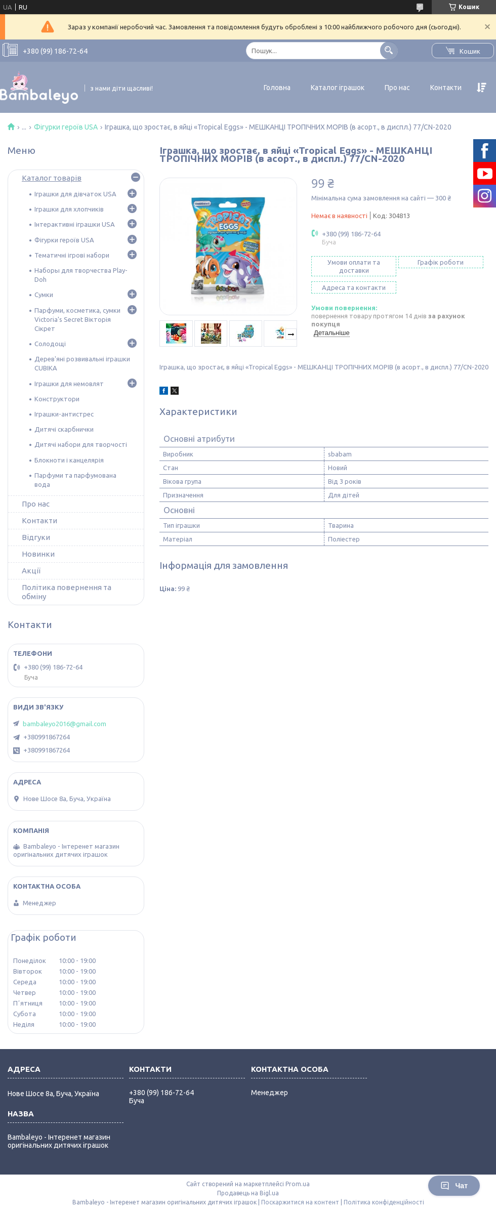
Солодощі (50, 343)
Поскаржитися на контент (300, 1202)
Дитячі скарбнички (64, 429)
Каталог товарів (51, 178)
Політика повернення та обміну (66, 592)
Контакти (446, 87)
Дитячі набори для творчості (80, 444)
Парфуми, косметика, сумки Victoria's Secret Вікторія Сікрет (77, 319)
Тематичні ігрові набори (71, 255)
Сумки (43, 294)
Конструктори (56, 398)
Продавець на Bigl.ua (248, 1193)
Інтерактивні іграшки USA (74, 224)
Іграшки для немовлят (69, 383)
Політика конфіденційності (384, 1202)
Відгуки (36, 537)
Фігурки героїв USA (66, 127)
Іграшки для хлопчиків (69, 209)
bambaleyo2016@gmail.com (64, 723)
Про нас (397, 87)
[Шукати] (389, 50)
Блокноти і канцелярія (69, 460)
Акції (31, 570)
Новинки (38, 554)
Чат (454, 1185)
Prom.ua (297, 1184)
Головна (277, 87)
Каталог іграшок (337, 87)
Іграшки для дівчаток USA (75, 193)
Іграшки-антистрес (64, 413)
